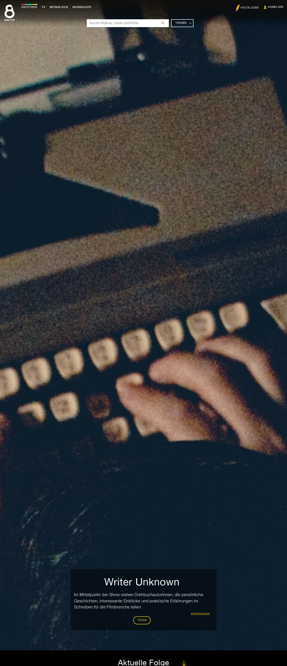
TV (43, 7)
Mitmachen (59, 7)
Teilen (142, 620)
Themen (183, 23)
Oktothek (29, 7)
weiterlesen (200, 614)
